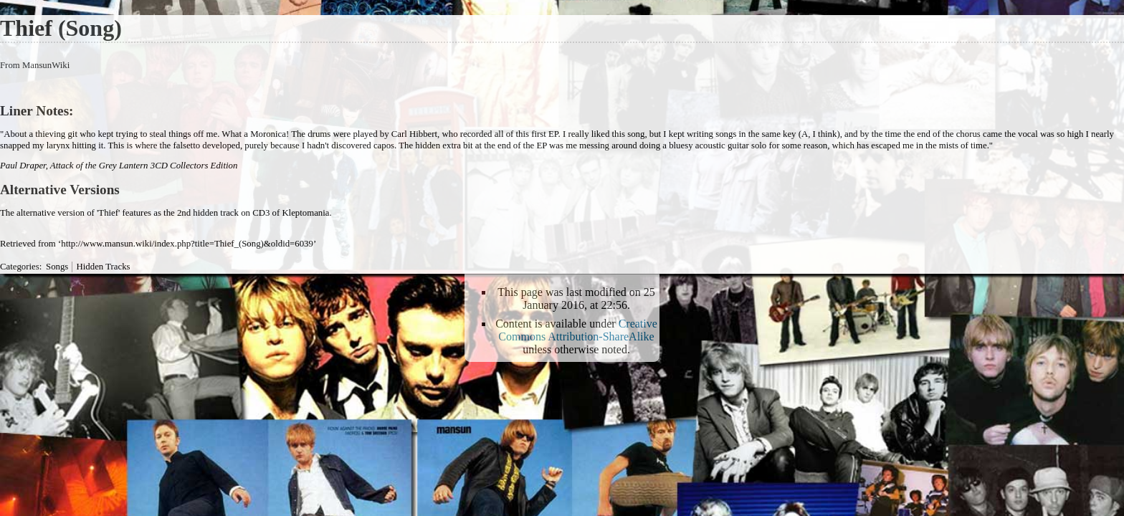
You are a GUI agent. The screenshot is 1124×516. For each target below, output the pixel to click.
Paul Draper (23, 166)
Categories (19, 267)
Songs (57, 267)
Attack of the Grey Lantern (99, 166)
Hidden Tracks (103, 267)
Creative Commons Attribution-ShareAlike (577, 330)
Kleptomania (305, 213)
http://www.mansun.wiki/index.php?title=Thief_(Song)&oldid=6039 (187, 244)
